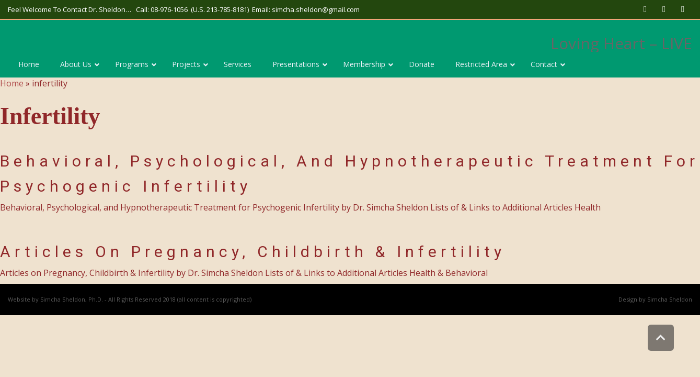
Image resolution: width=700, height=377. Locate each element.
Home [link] (12, 83)
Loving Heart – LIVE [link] (621, 43)
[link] (645, 9)
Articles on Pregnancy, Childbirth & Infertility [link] (253, 251)
